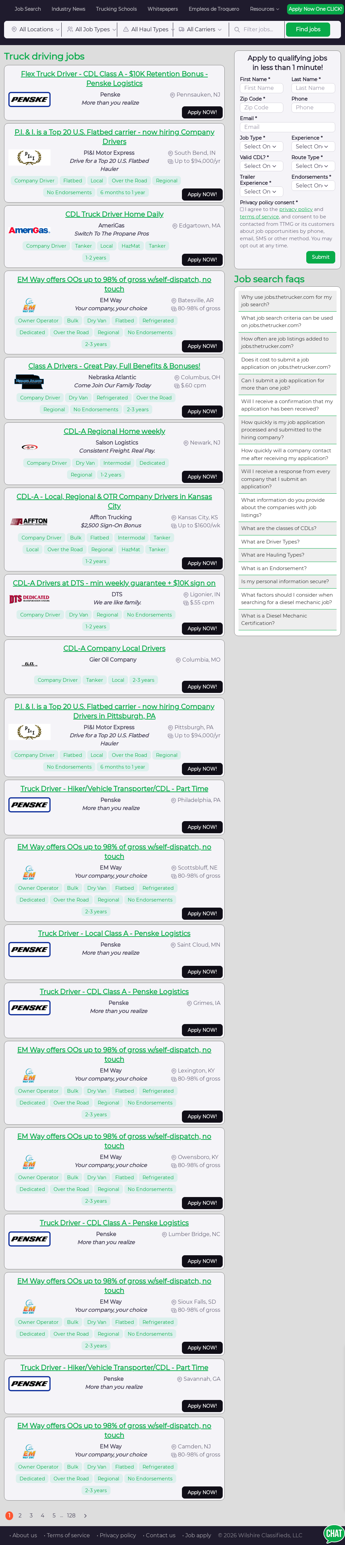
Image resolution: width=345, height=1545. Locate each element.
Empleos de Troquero (214, 9)
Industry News (68, 9)
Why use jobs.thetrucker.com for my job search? (286, 301)
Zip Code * (252, 99)
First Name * (255, 79)
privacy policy (296, 209)
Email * (248, 118)
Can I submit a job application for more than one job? (282, 384)
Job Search (28, 9)
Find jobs (308, 29)
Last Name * (306, 79)
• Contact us (159, 1535)
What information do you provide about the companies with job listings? (283, 507)
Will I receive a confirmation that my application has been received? (287, 405)
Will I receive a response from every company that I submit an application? (285, 479)
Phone (299, 99)
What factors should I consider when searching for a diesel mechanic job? (287, 599)
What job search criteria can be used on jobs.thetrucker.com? (287, 322)
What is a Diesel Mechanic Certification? (274, 619)
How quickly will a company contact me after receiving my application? (286, 454)
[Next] (85, 1515)
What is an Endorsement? (274, 568)
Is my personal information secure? (285, 581)
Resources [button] (262, 9)
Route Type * (307, 157)
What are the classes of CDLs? (279, 528)
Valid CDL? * (254, 157)
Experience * (307, 138)
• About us (23, 1535)
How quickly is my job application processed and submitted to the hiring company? (283, 430)
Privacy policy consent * (269, 203)
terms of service (259, 217)
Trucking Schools (116, 9)
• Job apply (196, 1535)
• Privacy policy (116, 1535)
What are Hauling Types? (273, 555)
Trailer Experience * (255, 180)
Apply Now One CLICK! (315, 9)
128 (71, 1515)
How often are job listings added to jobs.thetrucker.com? (284, 343)
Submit (321, 257)
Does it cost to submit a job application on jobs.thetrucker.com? (286, 363)
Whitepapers (163, 9)
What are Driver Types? (270, 541)
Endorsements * (311, 177)
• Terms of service (67, 1535)
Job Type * (252, 138)
